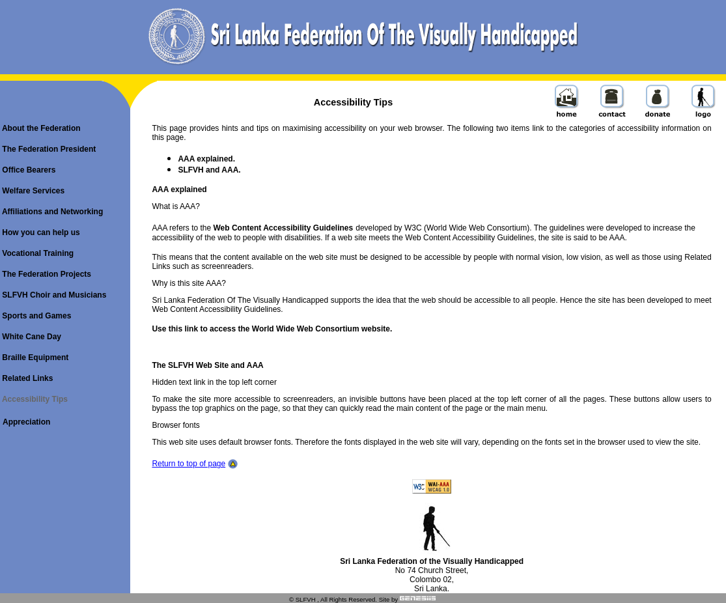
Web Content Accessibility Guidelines (284, 227)
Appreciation (26, 422)
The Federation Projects (45, 274)
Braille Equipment (34, 357)
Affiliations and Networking (51, 211)
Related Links (26, 378)
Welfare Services (32, 190)
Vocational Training (37, 253)
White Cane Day (30, 336)
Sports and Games (35, 315)
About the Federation (40, 128)
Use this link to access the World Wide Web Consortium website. (272, 328)
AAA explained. (206, 158)
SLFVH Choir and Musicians (53, 295)
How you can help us (40, 232)
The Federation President (48, 149)
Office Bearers (27, 170)
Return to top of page (188, 463)
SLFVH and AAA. (209, 170)
